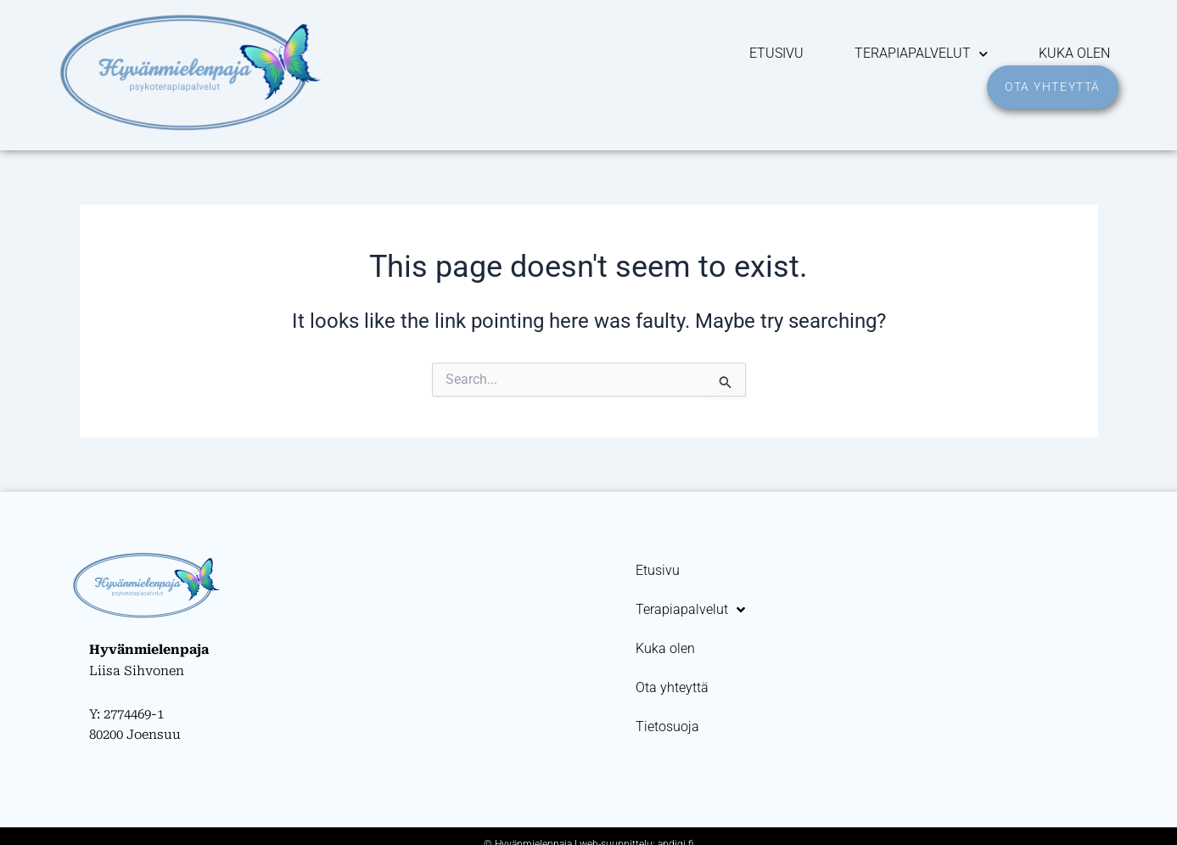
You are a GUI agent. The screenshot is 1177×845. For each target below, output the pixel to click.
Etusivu (776, 53)
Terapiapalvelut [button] (921, 53)
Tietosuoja (667, 726)
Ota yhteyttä (672, 687)
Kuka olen (1074, 53)
